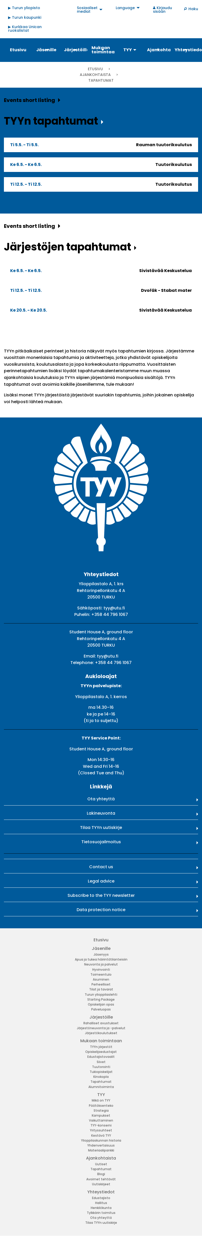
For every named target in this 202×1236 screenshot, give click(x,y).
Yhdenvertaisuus (101, 1145)
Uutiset (101, 1164)
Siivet (101, 1062)
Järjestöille (101, 1017)
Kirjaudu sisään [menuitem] (162, 9)
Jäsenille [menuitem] (46, 50)
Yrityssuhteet (101, 1130)
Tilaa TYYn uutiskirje (101, 828)
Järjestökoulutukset (101, 1033)
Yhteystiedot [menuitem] (186, 50)
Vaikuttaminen (101, 1120)
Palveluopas (101, 1009)
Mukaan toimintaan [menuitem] (102, 50)
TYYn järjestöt (101, 1047)
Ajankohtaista (96, 74)
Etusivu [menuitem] (18, 50)
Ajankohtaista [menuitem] (158, 50)
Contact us (101, 867)
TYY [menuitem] (127, 50)
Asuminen (101, 979)
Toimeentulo (101, 974)
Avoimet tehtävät (101, 1179)
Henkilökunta (101, 1208)
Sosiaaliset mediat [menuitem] (87, 9)
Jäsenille (101, 948)
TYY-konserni (101, 1125)
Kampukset (101, 1115)
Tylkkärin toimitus (101, 1213)
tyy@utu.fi (114, 608)
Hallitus (101, 1203)
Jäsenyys (101, 954)
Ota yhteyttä (101, 799)
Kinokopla (101, 1076)
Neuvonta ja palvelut (101, 964)
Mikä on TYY (101, 1100)
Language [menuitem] (125, 7)
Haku (193, 8)
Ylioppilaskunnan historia (101, 1140)
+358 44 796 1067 (109, 614)
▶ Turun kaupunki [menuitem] (24, 17)
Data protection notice (101, 910)
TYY (101, 1095)
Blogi (101, 1174)
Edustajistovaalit (101, 1056)
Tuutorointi (101, 1067)
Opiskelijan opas (101, 1004)
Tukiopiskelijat (101, 1072)
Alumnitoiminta (101, 1087)
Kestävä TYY (101, 1135)
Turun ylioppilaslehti (101, 994)
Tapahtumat (101, 1081)
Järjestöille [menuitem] (75, 50)
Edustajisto (101, 1198)
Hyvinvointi (101, 969)
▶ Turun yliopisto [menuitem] (24, 7)
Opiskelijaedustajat (101, 1052)
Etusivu (95, 69)
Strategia (101, 1110)
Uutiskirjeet (101, 1184)
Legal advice (101, 881)
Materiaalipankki (101, 1150)
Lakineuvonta (101, 813)
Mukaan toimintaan (101, 1041)
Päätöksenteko (101, 1105)
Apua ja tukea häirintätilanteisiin (101, 959)
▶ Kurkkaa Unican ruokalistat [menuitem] (25, 28)
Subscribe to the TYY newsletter (101, 895)
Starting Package (101, 999)
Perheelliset (101, 984)
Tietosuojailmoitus (101, 842)
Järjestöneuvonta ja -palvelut (101, 1028)
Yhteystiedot (101, 1192)
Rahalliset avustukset (101, 1023)
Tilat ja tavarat (101, 989)
